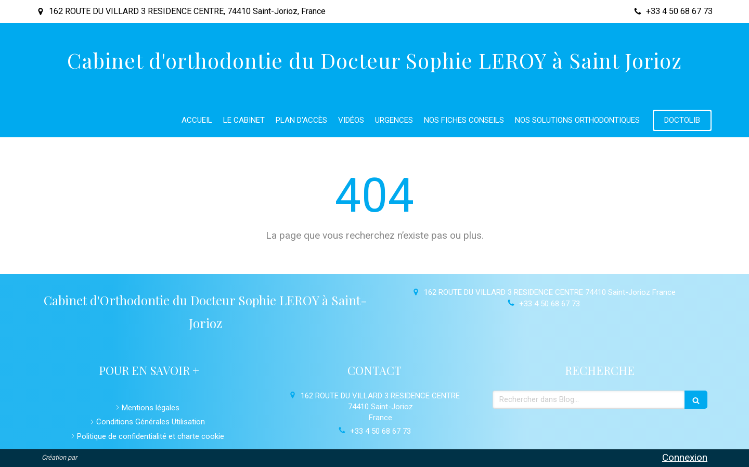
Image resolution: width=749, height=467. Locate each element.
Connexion (684, 457)
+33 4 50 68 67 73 (549, 303)
